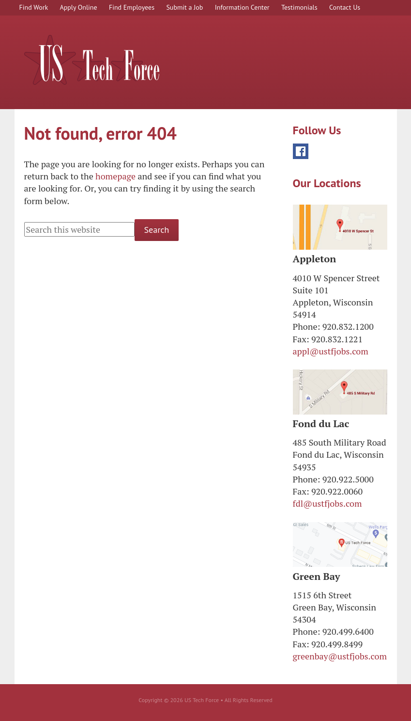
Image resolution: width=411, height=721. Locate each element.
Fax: (301, 339)
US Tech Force (92, 60)
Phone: (306, 326)
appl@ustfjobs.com (330, 351)
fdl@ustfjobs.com (327, 503)
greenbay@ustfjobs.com (340, 656)
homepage (115, 176)
